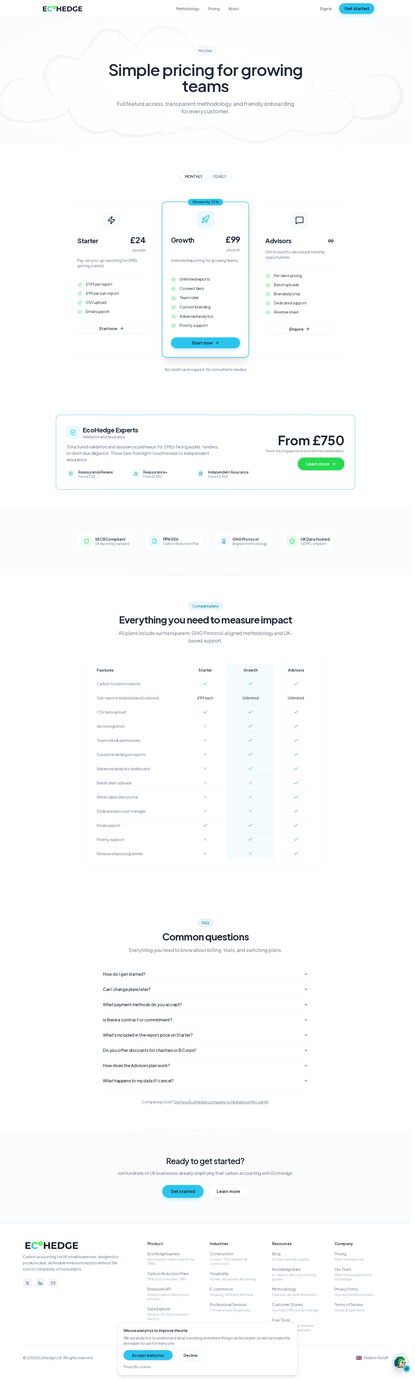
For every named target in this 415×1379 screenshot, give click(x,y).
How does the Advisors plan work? (205, 1066)
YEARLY (219, 176)
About (233, 8)
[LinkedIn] (40, 1283)
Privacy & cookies (137, 1366)
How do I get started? (205, 974)
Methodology (187, 8)
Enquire (299, 329)
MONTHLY (194, 176)
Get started (356, 8)
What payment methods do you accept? (205, 1005)
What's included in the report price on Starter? (205, 1035)
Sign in (326, 8)
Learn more (321, 464)
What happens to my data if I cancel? (205, 1081)
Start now (111, 328)
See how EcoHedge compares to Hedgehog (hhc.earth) (221, 1102)
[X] (27, 1283)
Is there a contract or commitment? (205, 1020)
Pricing (214, 8)
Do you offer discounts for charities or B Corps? (205, 1050)
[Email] (53, 1283)
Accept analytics (144, 1354)
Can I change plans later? (205, 990)
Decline (177, 1354)
